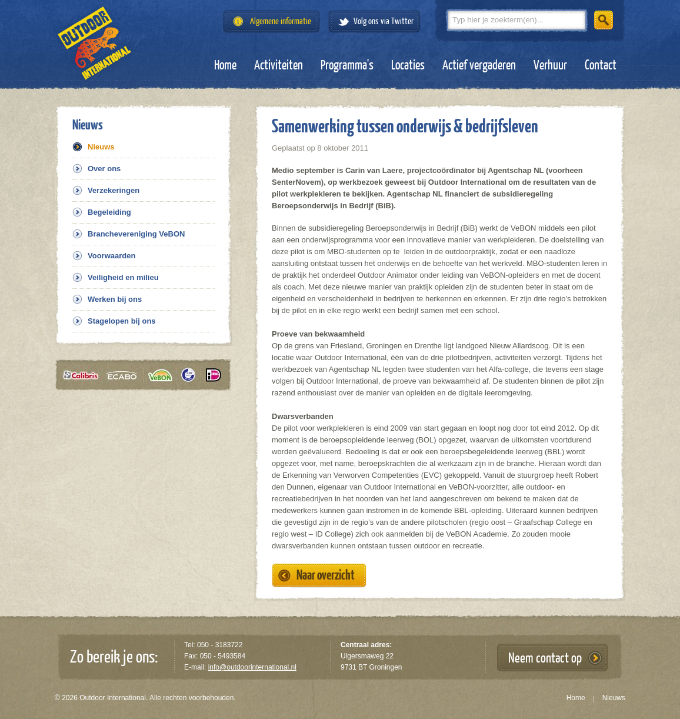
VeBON (163, 375)
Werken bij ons (115, 299)
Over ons (104, 168)
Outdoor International (94, 43)
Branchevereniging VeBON (136, 233)
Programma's (347, 65)
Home (225, 65)
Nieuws (101, 146)
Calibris (83, 375)
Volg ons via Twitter (384, 21)
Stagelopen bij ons (122, 321)
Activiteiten (278, 65)
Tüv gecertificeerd (192, 375)
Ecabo (126, 375)
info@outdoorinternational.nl (252, 667)
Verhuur (550, 65)
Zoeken (603, 20)
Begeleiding (109, 212)
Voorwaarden (111, 255)
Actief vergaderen (479, 65)
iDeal (213, 375)
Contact (600, 65)
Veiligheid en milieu (123, 277)
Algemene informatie (280, 21)
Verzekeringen (113, 190)
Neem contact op (545, 658)
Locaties (408, 65)
